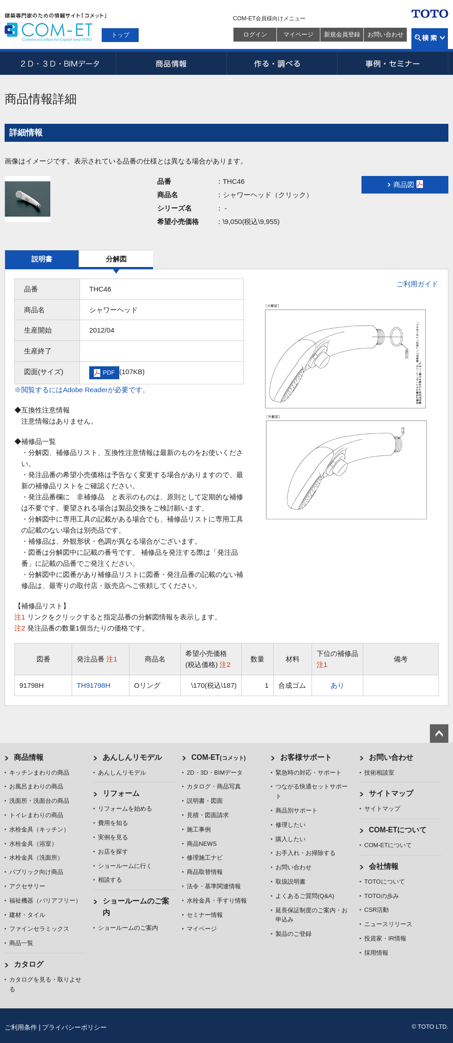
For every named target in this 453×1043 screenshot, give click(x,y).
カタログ (28, 964)
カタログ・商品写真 (214, 786)
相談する (110, 879)
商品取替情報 (205, 871)
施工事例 (199, 829)
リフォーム (121, 793)
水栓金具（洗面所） (36, 857)
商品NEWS (202, 843)
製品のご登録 (293, 933)
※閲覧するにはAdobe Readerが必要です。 (81, 390)
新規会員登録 (342, 34)
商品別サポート (296, 810)
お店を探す (113, 851)
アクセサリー (27, 886)
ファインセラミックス (39, 928)
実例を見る (113, 837)
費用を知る (113, 822)
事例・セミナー (392, 63)
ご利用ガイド (417, 284)
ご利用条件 (21, 1027)
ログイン (255, 34)
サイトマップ (391, 793)
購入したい (290, 839)
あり (337, 685)
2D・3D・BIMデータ (60, 63)
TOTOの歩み (381, 895)
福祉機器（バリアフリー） (45, 900)
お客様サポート (306, 757)
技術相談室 (379, 772)
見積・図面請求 (208, 815)
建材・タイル (27, 914)
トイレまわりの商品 (36, 815)
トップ (120, 34)
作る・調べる (281, 63)
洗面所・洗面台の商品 (39, 800)
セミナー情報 (205, 914)
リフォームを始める (125, 808)
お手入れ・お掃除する (305, 852)
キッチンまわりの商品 (39, 772)
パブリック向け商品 (36, 871)
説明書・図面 (205, 800)
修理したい (290, 824)
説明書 (41, 259)
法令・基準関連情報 (214, 886)
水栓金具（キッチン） (39, 829)
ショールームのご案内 (128, 927)
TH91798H (93, 685)
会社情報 (383, 866)
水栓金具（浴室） (33, 843)
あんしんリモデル (132, 757)
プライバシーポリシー (74, 1027)
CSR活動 (376, 909)
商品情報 (171, 63)
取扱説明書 (290, 881)
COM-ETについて (398, 830)
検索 (429, 38)
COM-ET (218, 757)
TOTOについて (384, 881)
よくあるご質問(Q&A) (304, 895)
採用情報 (376, 952)
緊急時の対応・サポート (308, 772)
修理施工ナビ (205, 857)
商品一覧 (21, 943)
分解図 (116, 259)
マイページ (298, 34)
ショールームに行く (125, 865)
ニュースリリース (388, 924)
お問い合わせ (385, 34)
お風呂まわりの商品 (36, 786)
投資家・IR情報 (385, 938)
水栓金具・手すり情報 (217, 900)
